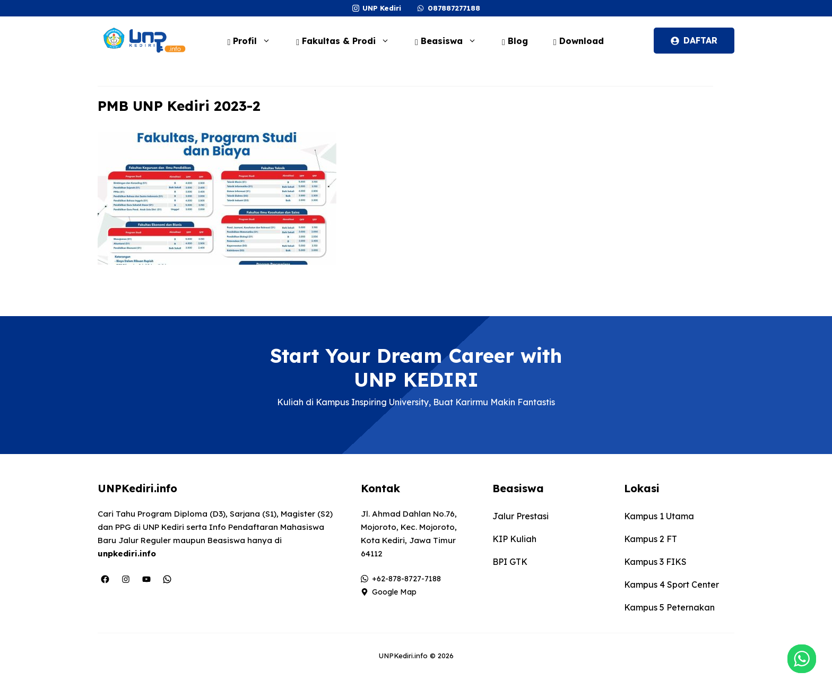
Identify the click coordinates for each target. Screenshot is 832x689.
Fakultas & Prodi (348, 41)
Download (578, 41)
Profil (254, 41)
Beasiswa (451, 41)
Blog (515, 41)
